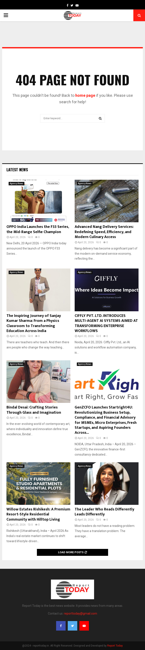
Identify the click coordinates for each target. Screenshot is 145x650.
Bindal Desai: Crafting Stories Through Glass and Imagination (33, 410)
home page (85, 95)
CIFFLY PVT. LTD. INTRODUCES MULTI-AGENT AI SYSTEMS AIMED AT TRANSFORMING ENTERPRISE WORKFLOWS (106, 323)
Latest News (17, 169)
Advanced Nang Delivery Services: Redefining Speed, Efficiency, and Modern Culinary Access (104, 232)
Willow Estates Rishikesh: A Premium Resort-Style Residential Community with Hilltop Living (38, 514)
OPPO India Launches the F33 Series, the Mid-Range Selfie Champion (37, 229)
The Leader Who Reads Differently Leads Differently (104, 512)
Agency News (16, 183)
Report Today (115, 645)
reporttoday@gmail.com (80, 613)
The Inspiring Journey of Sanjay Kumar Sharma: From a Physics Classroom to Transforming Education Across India (33, 323)
